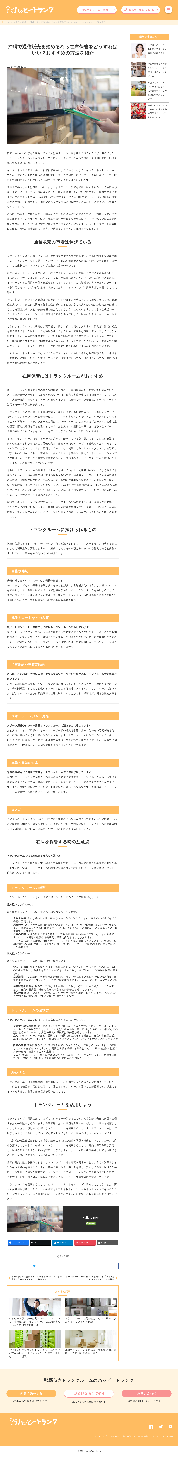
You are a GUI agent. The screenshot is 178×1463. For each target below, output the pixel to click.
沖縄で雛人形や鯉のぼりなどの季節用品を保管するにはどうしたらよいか (157, 111)
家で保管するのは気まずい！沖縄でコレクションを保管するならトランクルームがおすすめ (36, 1277)
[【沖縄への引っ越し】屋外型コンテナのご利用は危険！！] (138, 51)
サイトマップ (100, 1436)
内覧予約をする (31, 1393)
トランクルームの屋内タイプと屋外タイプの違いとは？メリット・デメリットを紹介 (90, 1277)
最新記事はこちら (149, 36)
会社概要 (115, 1436)
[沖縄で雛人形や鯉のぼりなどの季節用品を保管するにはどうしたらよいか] (138, 111)
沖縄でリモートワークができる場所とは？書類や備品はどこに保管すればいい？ (157, 91)
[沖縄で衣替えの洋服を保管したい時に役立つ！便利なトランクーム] (138, 70)
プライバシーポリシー (162, 1436)
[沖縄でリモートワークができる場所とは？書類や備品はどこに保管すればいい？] (138, 89)
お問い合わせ (146, 1393)
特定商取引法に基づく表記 (135, 1436)
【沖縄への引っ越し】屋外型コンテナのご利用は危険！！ (157, 49)
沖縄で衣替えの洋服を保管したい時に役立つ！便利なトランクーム (157, 70)
